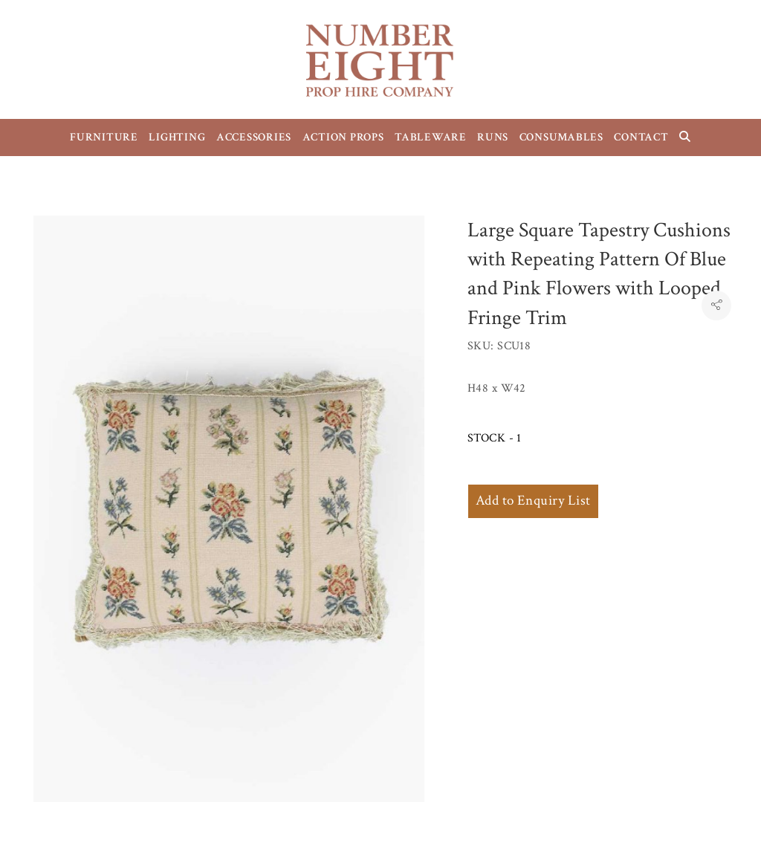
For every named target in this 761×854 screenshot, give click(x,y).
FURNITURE (104, 137)
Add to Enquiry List (533, 500)
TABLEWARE (431, 137)
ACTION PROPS (343, 137)
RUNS (492, 137)
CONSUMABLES (561, 137)
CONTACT (641, 137)
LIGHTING (177, 137)
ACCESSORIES (253, 137)
